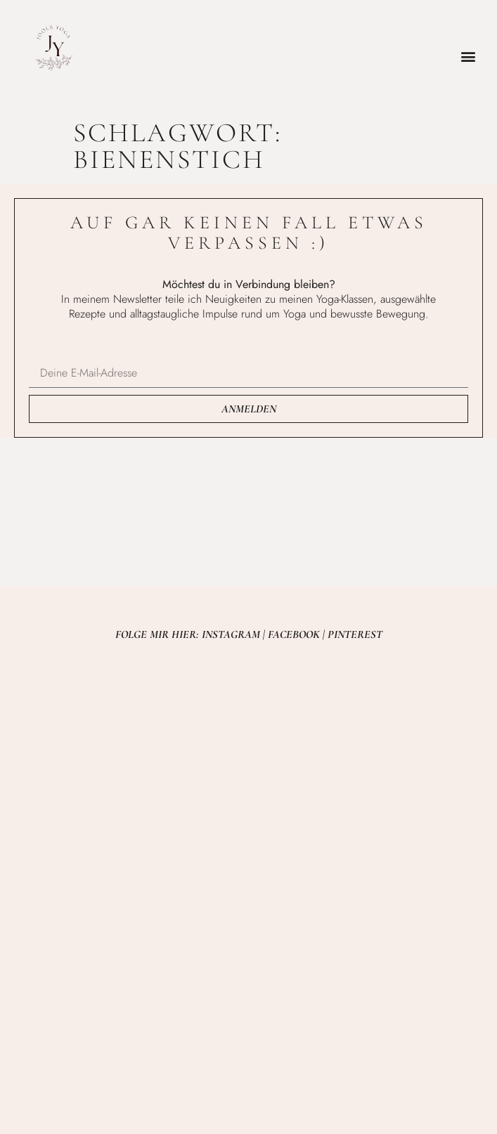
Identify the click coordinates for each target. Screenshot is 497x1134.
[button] (467, 56)
